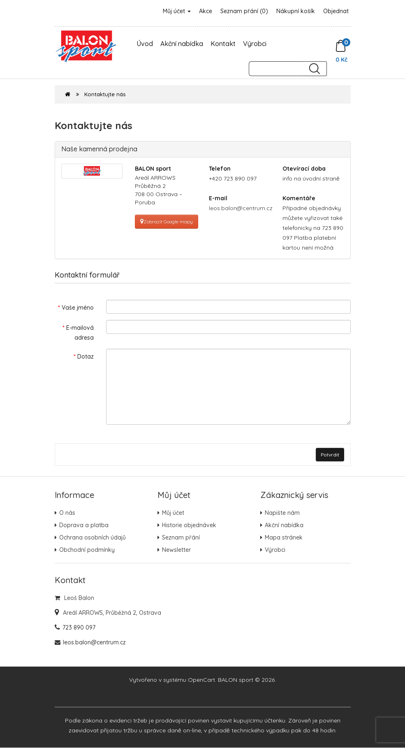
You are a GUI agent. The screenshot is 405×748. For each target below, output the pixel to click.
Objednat (336, 11)
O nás (67, 513)
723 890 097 (78, 628)
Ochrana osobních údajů (92, 538)
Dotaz (85, 356)
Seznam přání (181, 538)
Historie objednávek (189, 525)
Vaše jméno (78, 307)
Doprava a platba (84, 525)
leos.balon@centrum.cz (241, 208)
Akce (205, 11)
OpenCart (201, 680)
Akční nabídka (181, 43)
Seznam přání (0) (244, 11)
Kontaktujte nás (104, 94)
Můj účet (177, 11)
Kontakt (223, 43)
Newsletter (176, 550)
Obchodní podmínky (87, 550)
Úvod (145, 43)
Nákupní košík (295, 11)
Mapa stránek (284, 538)
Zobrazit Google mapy (166, 221)
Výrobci (254, 43)
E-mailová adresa (80, 332)
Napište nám (282, 513)
